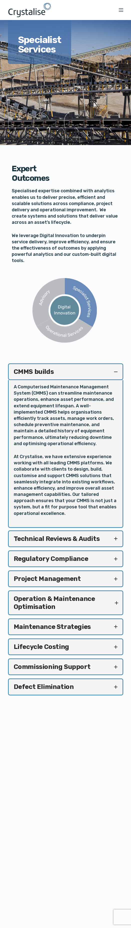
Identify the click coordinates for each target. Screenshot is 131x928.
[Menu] (121, 10)
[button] (65, 371)
